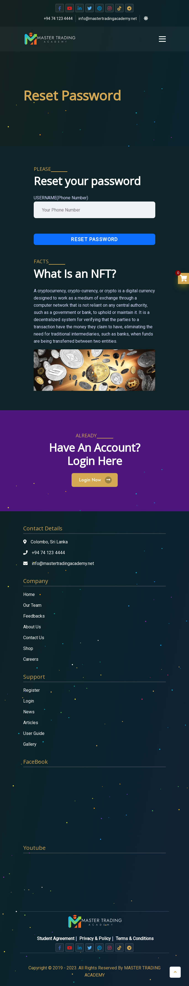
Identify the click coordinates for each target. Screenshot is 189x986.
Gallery (29, 744)
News (29, 711)
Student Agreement (55, 938)
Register (31, 690)
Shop (28, 648)
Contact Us (33, 637)
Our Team (32, 605)
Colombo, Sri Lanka (49, 541)
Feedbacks (34, 616)
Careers (30, 659)
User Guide (33, 733)
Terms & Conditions (135, 938)
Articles (30, 722)
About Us (32, 626)
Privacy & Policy (95, 938)
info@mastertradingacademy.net (107, 18)
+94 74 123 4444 (58, 18)
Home (29, 594)
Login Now (94, 480)
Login (28, 701)
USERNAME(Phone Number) (61, 197)
